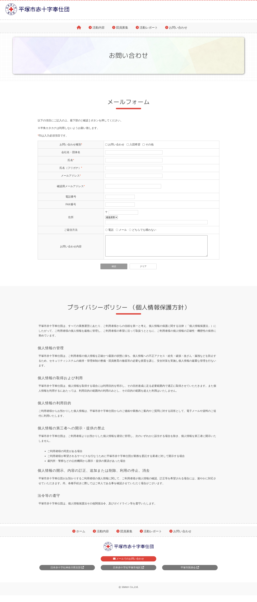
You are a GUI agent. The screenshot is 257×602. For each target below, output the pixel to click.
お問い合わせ (178, 27)
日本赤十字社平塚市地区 (128, 571)
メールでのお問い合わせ (128, 562)
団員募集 (122, 27)
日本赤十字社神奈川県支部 (67, 571)
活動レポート (149, 27)
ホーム (80, 535)
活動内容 (99, 27)
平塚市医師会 (190, 571)
